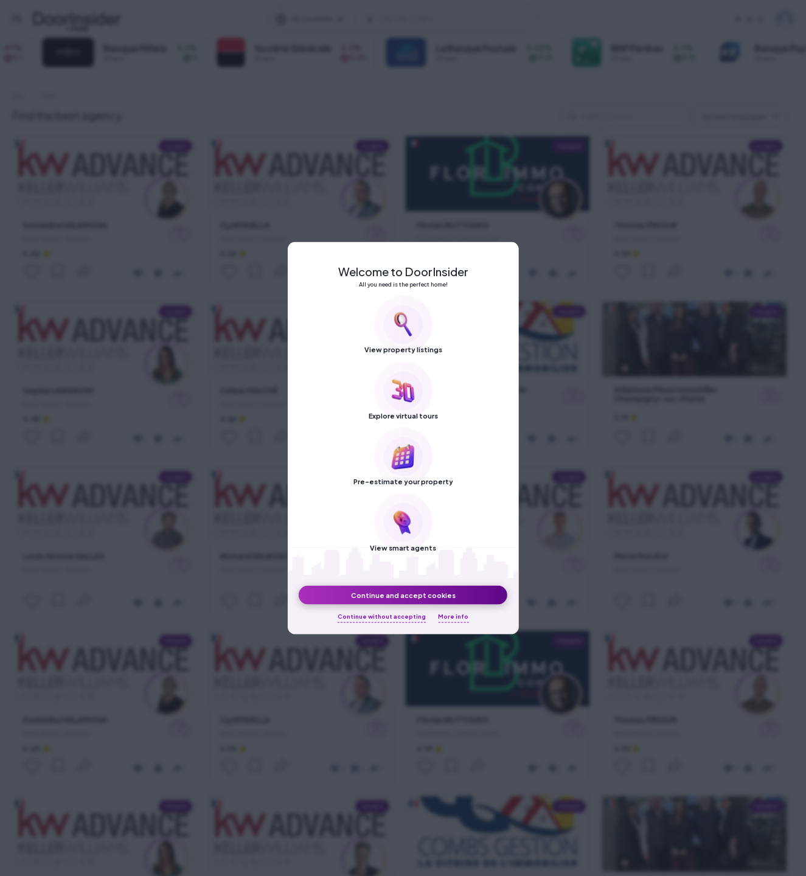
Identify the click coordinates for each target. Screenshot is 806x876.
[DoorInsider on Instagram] (422, 26)
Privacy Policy (622, 27)
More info (453, 616)
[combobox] (740, 116)
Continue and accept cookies (403, 595)
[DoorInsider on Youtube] (466, 26)
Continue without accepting (382, 616)
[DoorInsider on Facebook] (401, 26)
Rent (49, 95)
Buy (18, 95)
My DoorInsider (785, 19)
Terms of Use (688, 27)
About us (531, 27)
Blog (573, 27)
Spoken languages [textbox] (733, 116)
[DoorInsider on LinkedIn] (444, 26)
